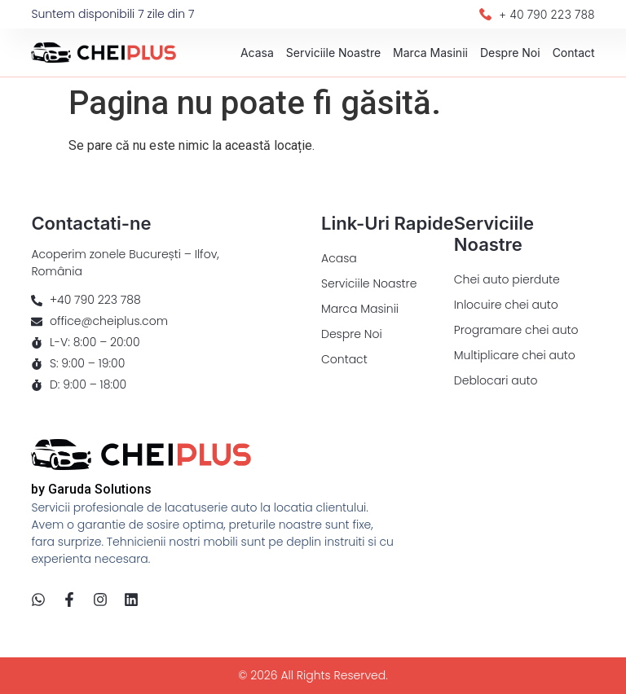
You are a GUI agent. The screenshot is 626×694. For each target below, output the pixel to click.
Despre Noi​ (510, 52)
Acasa (257, 52)
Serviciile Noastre (333, 52)
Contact (574, 52)
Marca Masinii (430, 52)
